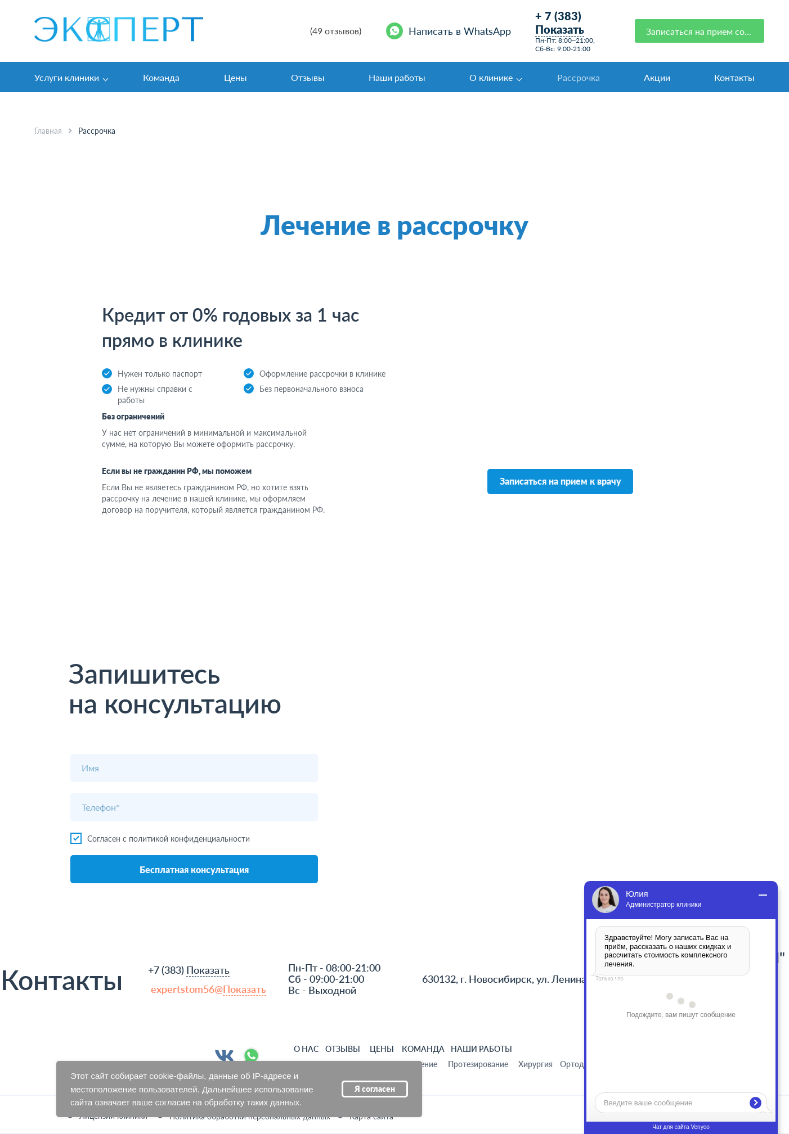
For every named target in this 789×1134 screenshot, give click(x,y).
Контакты (734, 77)
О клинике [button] (491, 77)
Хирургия (535, 1064)
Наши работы (397, 77)
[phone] (194, 807)
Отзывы (308, 77)
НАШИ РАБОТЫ (481, 1049)
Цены (235, 77)
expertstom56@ (208, 989)
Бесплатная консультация (194, 869)
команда (423, 1049)
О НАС (306, 1049)
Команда (161, 77)
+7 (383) (189, 970)
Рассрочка (578, 77)
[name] (194, 768)
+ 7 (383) (559, 23)
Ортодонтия (583, 1064)
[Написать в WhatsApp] (450, 30)
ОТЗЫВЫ (342, 1049)
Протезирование (478, 1064)
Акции (657, 77)
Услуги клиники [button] (66, 77)
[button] (699, 31)
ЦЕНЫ (382, 1049)
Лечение (422, 1064)
